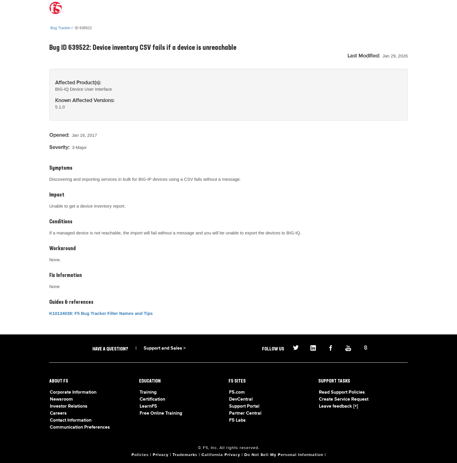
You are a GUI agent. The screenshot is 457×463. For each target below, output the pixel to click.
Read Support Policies (342, 392)
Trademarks (185, 455)
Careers (58, 413)
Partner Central (245, 413)
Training (148, 392)
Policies (140, 455)
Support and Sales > (165, 348)
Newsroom (61, 399)
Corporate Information (73, 392)
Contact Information (71, 420)
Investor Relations (68, 406)
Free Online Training (161, 413)
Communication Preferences (80, 427)
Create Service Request (343, 399)
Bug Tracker (60, 28)
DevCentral (241, 399)
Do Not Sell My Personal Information (283, 455)
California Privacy (220, 455)
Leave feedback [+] (338, 406)
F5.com (237, 392)
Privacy (160, 455)
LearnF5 (148, 406)
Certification (152, 399)
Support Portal (244, 406)
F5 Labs (237, 420)
